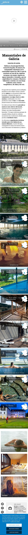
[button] (17, 49)
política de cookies (15, 521)
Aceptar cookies (13, 532)
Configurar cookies (14, 525)
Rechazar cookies (14, 528)
